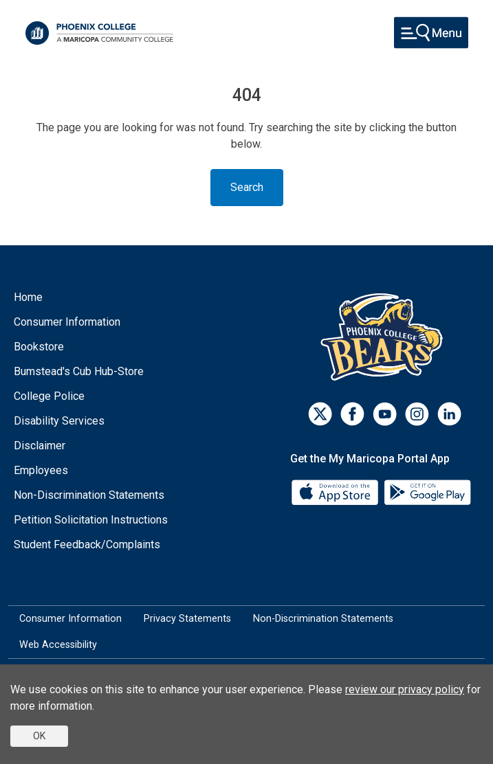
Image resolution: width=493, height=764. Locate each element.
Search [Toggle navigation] (246, 187)
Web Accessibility (58, 645)
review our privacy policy (404, 689)
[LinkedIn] (449, 414)
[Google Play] (427, 491)
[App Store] (336, 491)
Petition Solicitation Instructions (91, 519)
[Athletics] (385, 336)
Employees (41, 470)
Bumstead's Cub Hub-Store (79, 371)
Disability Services (59, 420)
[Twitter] (320, 414)
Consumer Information (67, 321)
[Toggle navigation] (431, 32)
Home (28, 297)
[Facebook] (352, 414)
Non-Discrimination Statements (89, 495)
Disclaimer (39, 445)
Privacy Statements (187, 619)
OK (39, 735)
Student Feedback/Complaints (87, 544)
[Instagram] (417, 414)
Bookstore (39, 346)
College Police (49, 396)
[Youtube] (385, 414)
